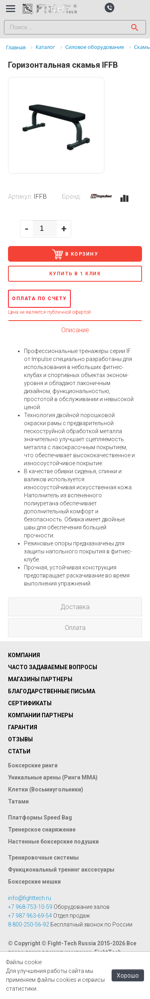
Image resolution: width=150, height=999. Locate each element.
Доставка (75, 607)
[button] (109, 7)
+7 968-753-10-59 (30, 907)
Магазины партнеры (40, 679)
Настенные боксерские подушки (53, 841)
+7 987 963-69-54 (30, 915)
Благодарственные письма (51, 691)
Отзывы (20, 739)
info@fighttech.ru (29, 898)
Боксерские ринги (33, 765)
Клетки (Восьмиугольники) (45, 789)
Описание (75, 330)
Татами (18, 801)
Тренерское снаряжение (42, 829)
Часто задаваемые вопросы (52, 667)
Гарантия (22, 727)
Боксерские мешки (34, 881)
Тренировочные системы (43, 857)
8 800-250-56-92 (28, 924)
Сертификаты (30, 703)
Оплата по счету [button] (39, 298)
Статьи (19, 751)
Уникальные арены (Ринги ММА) (53, 777)
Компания (24, 655)
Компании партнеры (40, 715)
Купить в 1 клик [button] (75, 273)
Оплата (75, 628)
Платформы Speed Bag (40, 817)
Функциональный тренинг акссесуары (61, 869)
